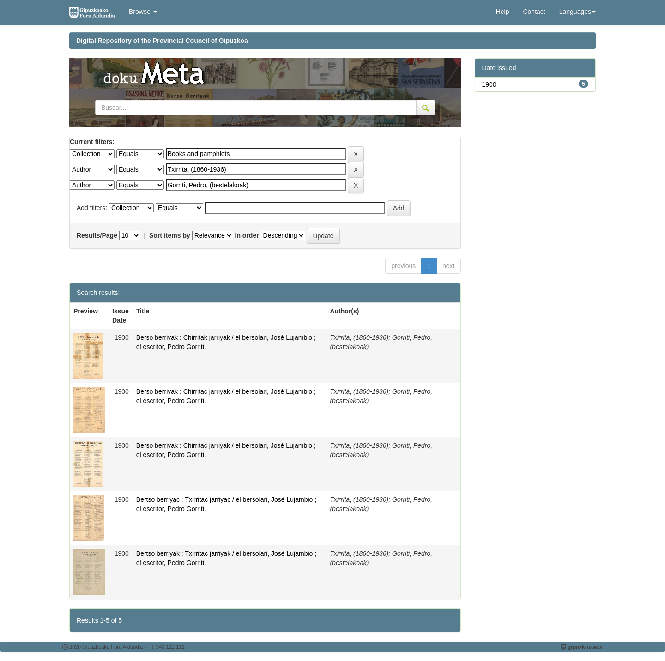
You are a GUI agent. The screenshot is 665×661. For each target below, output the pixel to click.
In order (247, 235)
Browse (143, 11)
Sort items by (169, 235)
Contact (534, 11)
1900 (489, 84)
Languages (577, 11)
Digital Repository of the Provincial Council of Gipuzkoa (162, 40)
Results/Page (97, 235)
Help (502, 11)
